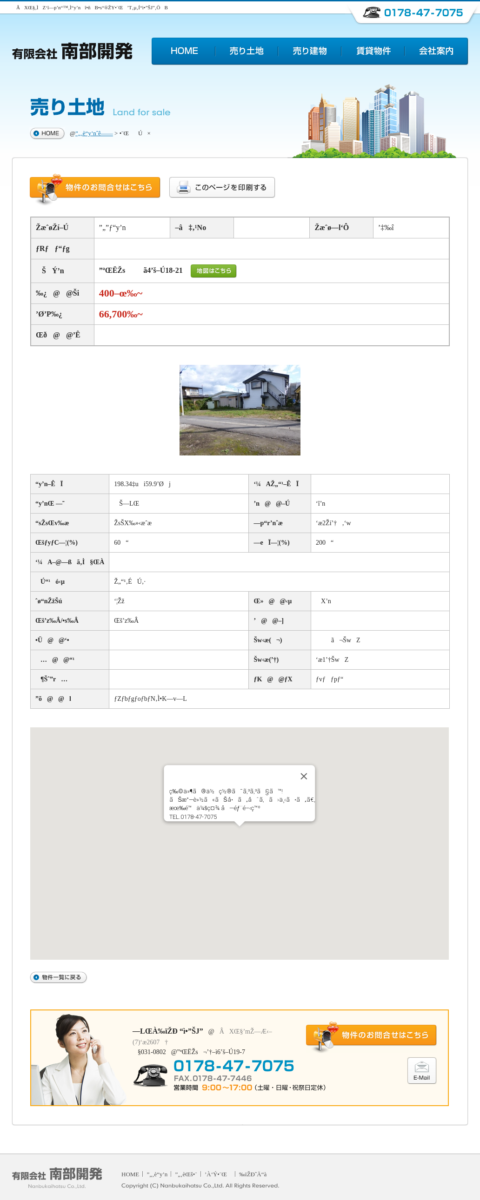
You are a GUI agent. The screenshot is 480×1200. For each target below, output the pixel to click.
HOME (130, 1174)
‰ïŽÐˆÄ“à (253, 1174)
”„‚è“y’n (157, 1174)
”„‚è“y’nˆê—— (94, 133)
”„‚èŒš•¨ (186, 1174)
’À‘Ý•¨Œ (218, 1174)
